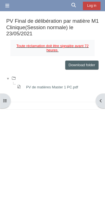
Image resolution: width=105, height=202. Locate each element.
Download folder (82, 65)
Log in (91, 6)
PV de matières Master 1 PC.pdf (52, 87)
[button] (74, 5)
